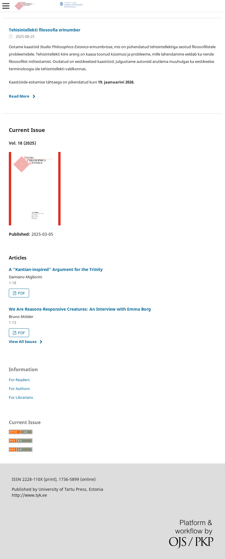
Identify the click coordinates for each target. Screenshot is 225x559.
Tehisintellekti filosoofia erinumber (44, 30)
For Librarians (21, 397)
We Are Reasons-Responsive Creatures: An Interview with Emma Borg (80, 309)
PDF (21, 293)
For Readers (19, 379)
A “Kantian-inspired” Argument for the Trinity (56, 269)
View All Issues (22, 341)
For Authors (19, 388)
